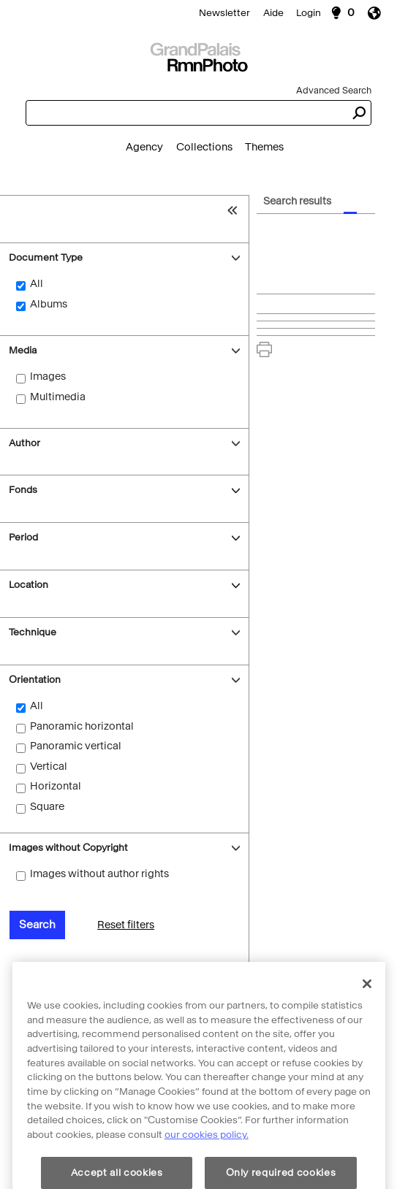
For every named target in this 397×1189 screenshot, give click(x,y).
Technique (32, 632)
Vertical (48, 766)
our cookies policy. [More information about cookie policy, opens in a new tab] (207, 1169)
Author (24, 443)
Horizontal (55, 786)
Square (47, 806)
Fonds (23, 489)
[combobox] (186, 113)
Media (23, 350)
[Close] (367, 1017)
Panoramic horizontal (82, 726)
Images (48, 376)
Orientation (35, 679)
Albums (48, 304)
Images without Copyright (68, 847)
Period (23, 537)
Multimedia (58, 396)
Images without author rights (99, 873)
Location (28, 584)
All (36, 283)
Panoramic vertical (75, 746)
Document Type (46, 257)
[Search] (198, 55)
